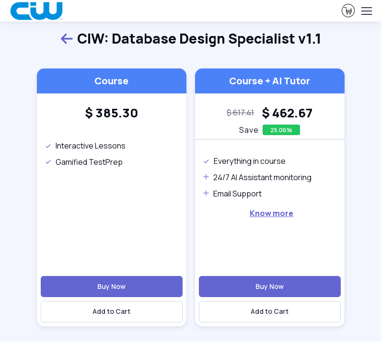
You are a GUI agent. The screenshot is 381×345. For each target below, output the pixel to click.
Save (249, 130)
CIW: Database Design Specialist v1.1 (190, 39)
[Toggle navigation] (366, 11)
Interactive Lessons (85, 145)
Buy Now (111, 286)
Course (111, 80)
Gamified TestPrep (84, 162)
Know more (271, 213)
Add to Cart (111, 311)
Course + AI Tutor (269, 80)
